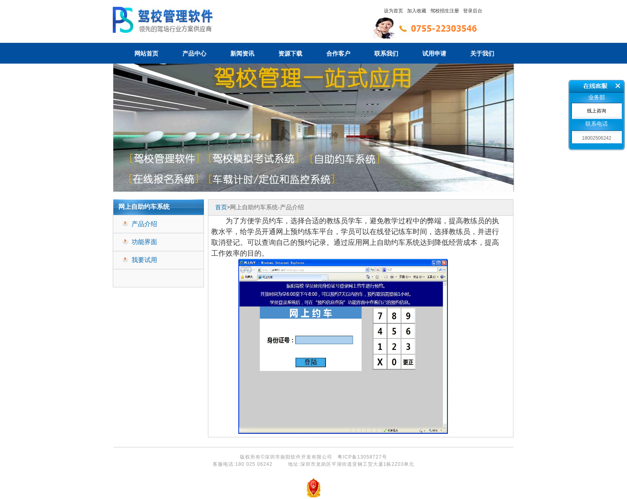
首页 (221, 207)
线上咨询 (596, 111)
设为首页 (393, 11)
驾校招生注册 (444, 11)
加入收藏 (416, 11)
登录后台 (472, 11)
